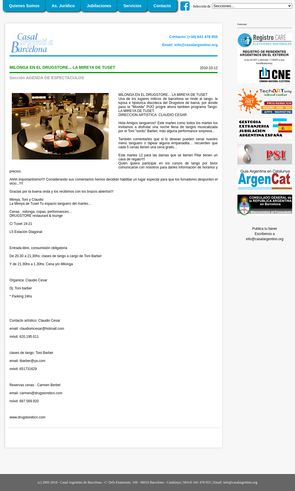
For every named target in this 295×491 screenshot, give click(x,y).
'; (252, 6)
